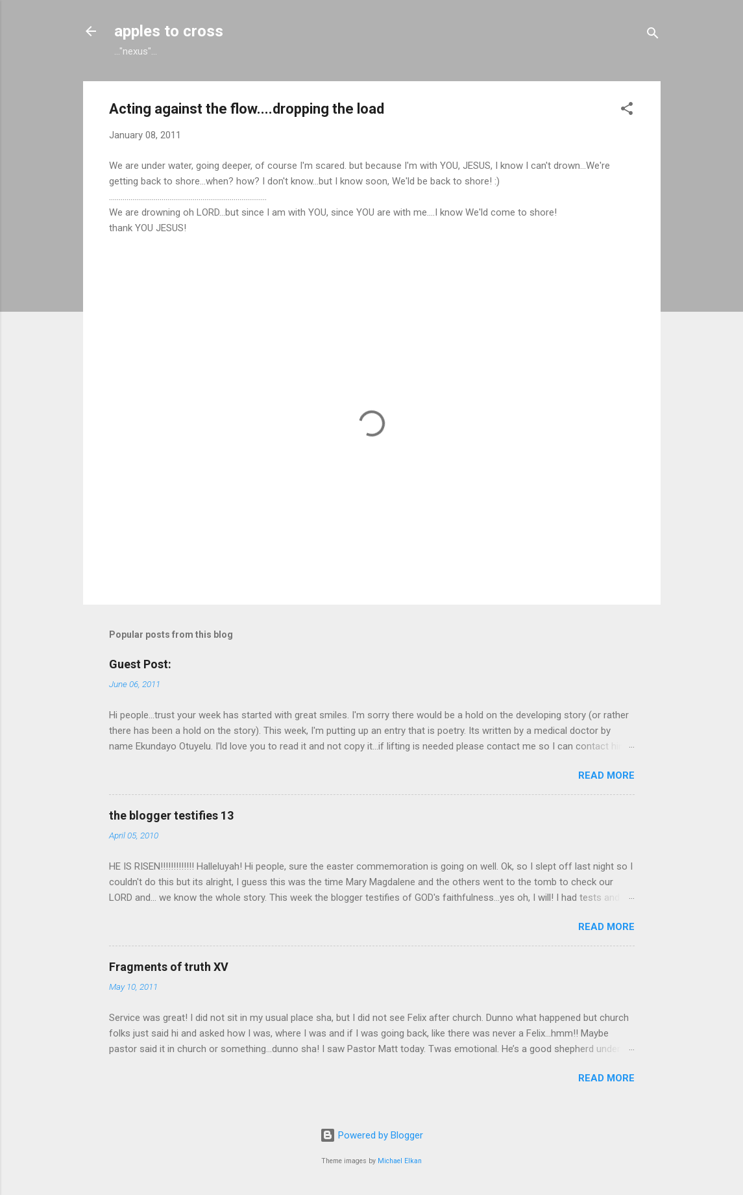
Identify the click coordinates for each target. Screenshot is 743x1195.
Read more (606, 775)
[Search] (653, 35)
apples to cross (168, 31)
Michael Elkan (400, 1161)
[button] (627, 111)
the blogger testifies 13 (171, 815)
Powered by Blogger (371, 1135)
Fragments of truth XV (168, 967)
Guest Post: (140, 664)
